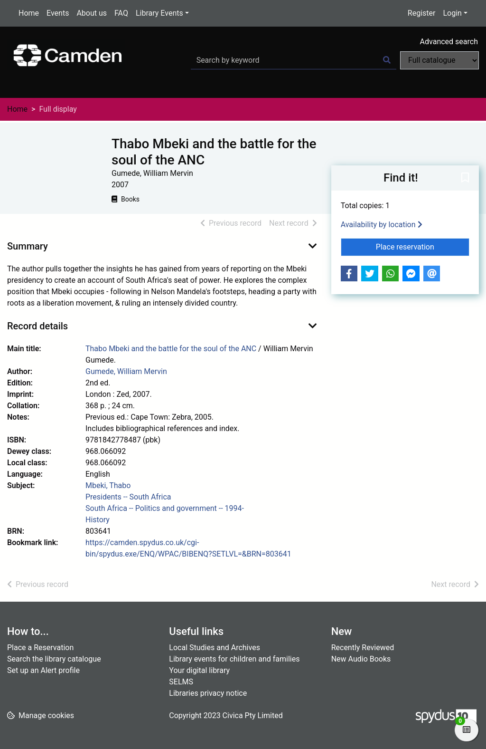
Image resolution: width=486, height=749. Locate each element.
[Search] (386, 60)
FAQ (121, 13)
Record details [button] (37, 326)
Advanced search (449, 41)
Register (422, 13)
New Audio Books (361, 658)
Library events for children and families (234, 658)
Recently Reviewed (362, 647)
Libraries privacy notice (208, 693)
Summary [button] (27, 246)
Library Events (159, 13)
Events (58, 13)
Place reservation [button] (422, 246)
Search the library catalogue (54, 658)
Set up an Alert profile (43, 670)
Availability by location (381, 224)
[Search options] (439, 60)
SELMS (181, 681)
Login (452, 13)
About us (91, 13)
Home (29, 13)
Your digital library (199, 670)
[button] (465, 179)
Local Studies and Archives (214, 647)
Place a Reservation (40, 647)
